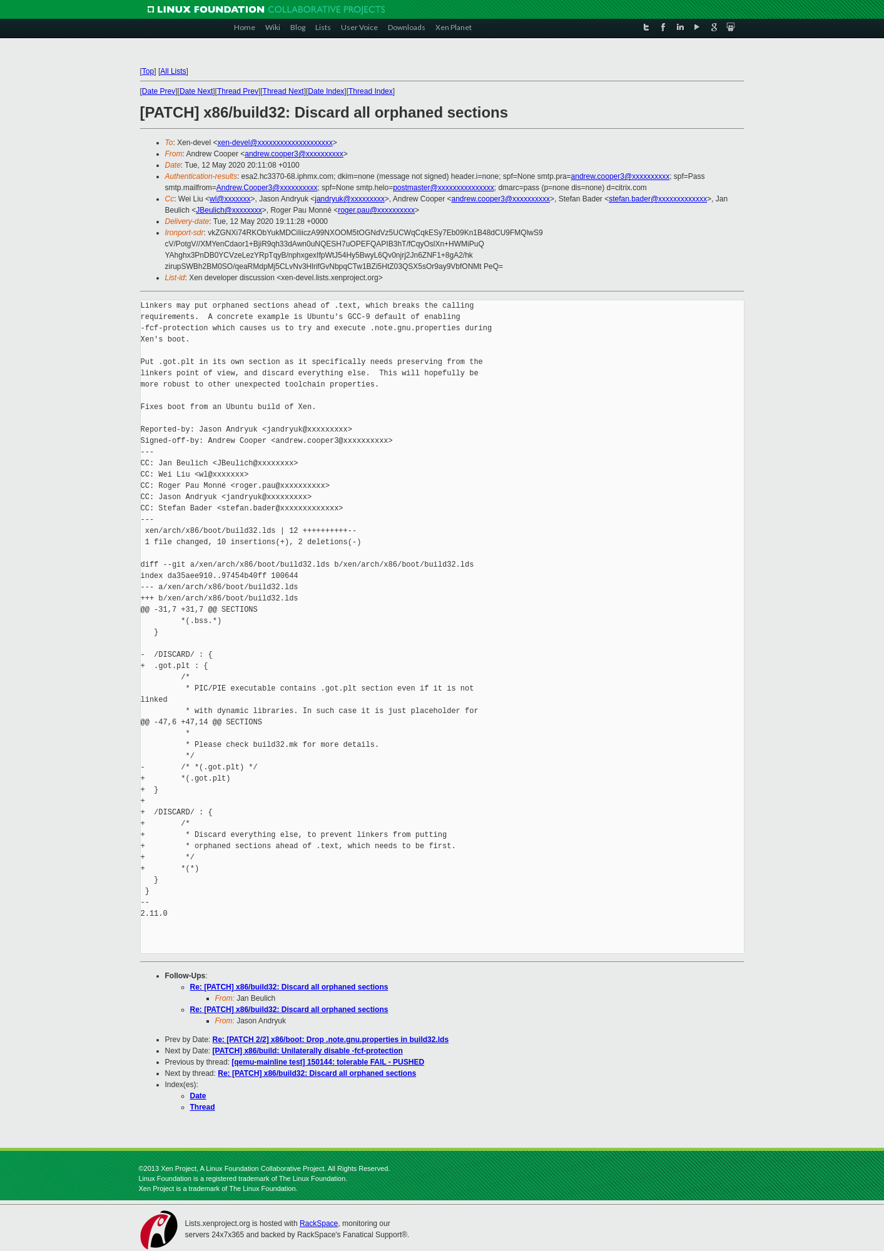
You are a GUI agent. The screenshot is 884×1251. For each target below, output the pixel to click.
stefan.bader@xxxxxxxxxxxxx (658, 199)
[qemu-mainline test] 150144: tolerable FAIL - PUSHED (327, 1062)
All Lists (173, 71)
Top (148, 71)
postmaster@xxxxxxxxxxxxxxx (443, 187)
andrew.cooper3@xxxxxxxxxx (294, 153)
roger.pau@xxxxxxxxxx (376, 210)
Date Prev (158, 91)
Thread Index (370, 91)
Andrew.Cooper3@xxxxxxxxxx (267, 187)
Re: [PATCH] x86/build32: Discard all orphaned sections (289, 987)
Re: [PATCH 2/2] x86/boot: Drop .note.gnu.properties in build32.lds (331, 1039)
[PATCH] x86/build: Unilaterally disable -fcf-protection (308, 1050)
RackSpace (319, 1223)
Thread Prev (237, 91)
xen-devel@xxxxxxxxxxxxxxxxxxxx (274, 142)
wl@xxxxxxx (230, 199)
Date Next (196, 91)
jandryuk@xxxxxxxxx (350, 199)
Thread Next (283, 91)
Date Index (326, 91)
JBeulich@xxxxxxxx (229, 210)
